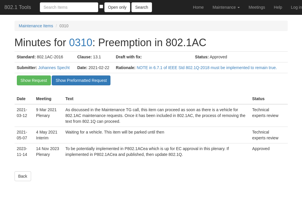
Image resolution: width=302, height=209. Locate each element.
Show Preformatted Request (81, 80)
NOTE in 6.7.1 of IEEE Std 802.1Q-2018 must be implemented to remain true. (207, 67)
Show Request (34, 80)
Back (22, 176)
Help (278, 7)
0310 (80, 42)
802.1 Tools (17, 7)
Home (198, 7)
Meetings (257, 7)
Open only (117, 7)
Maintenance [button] (226, 7)
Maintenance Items (36, 26)
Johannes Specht (53, 67)
